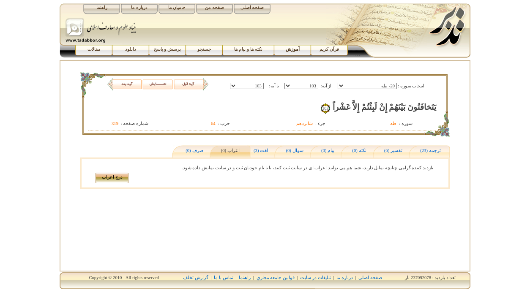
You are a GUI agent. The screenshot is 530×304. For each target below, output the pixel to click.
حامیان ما (177, 7)
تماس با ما (223, 277)
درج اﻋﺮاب (112, 177)
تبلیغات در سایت (315, 277)
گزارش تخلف (195, 277)
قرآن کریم (329, 49)
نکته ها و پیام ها (248, 49)
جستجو (204, 49)
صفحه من (214, 7)
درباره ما (139, 7)
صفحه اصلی (252, 7)
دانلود (130, 49)
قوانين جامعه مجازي (276, 277)
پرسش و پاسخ (167, 49)
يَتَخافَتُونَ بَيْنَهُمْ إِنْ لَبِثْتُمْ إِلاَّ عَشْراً (384, 107)
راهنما (101, 7)
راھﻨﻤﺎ (245, 277)
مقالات (94, 49)
